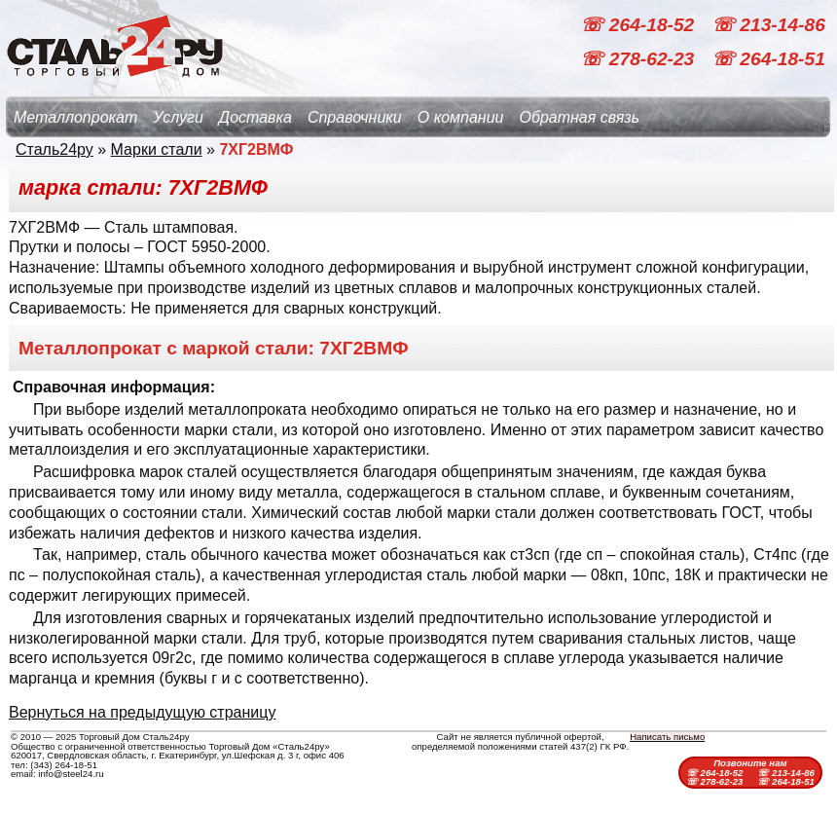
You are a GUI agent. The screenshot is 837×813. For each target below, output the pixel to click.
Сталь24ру (54, 149)
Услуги (178, 117)
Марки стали (156, 149)
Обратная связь (579, 117)
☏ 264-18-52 (639, 25)
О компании (461, 117)
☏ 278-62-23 (639, 59)
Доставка (255, 117)
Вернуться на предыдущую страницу (142, 712)
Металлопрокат (75, 117)
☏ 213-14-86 (768, 25)
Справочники (355, 117)
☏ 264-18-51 (768, 59)
